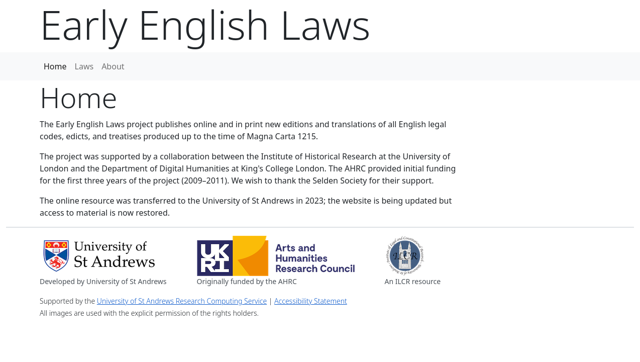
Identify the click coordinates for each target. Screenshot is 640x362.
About (112, 66)
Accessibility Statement (310, 301)
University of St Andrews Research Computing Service (182, 301)
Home (55, 66)
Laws (84, 66)
